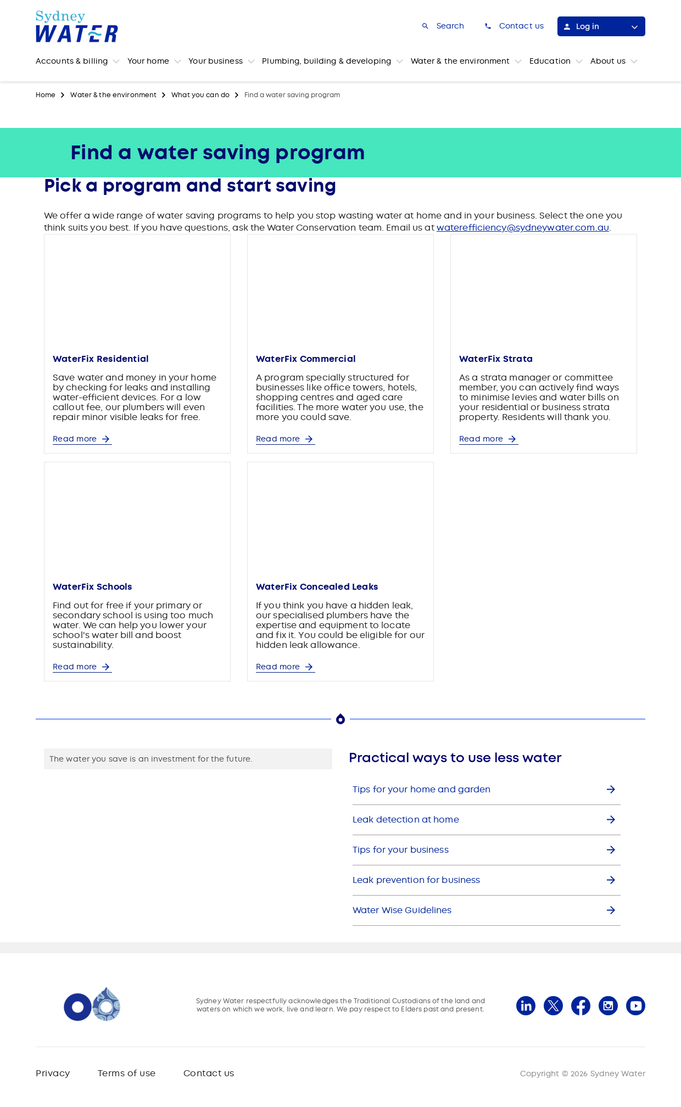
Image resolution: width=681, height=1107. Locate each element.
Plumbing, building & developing (326, 61)
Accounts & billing (72, 61)
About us (608, 61)
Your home (148, 61)
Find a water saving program (292, 95)
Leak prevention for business (416, 880)
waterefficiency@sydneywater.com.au (523, 227)
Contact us (209, 1073)
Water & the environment (460, 61)
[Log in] (601, 26)
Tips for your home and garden (421, 789)
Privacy (53, 1073)
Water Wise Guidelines (402, 910)
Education (550, 61)
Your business (215, 61)
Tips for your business (401, 850)
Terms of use (127, 1073)
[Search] (442, 26)
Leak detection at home (406, 819)
